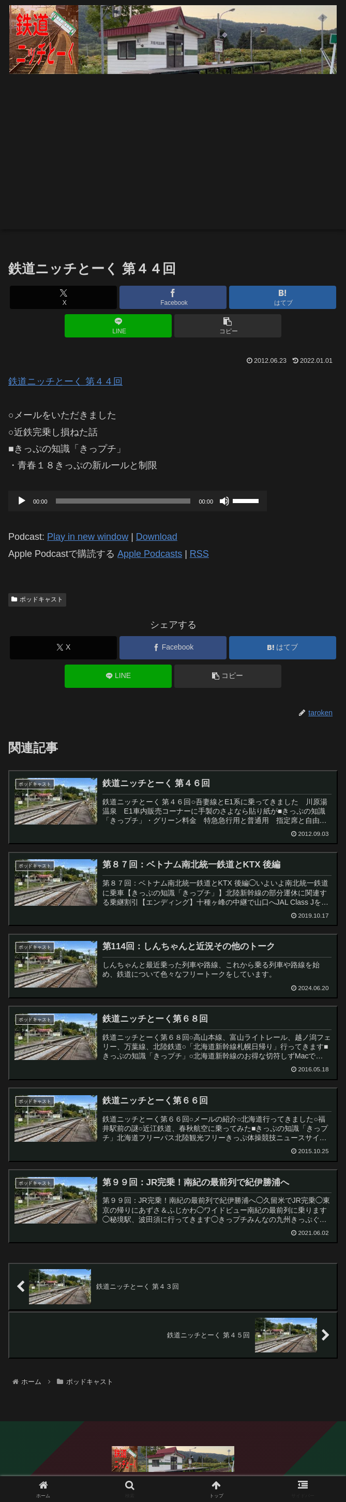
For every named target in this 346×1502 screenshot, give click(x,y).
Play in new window (87, 537)
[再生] (22, 501)
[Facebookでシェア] (173, 297)
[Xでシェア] (63, 297)
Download (156, 537)
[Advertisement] (173, 156)
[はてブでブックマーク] (282, 297)
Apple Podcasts (149, 554)
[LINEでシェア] (118, 325)
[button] (227, 325)
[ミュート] (224, 501)
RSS (199, 554)
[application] (137, 501)
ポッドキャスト (37, 599)
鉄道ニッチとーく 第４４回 (65, 381)
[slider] (123, 501)
